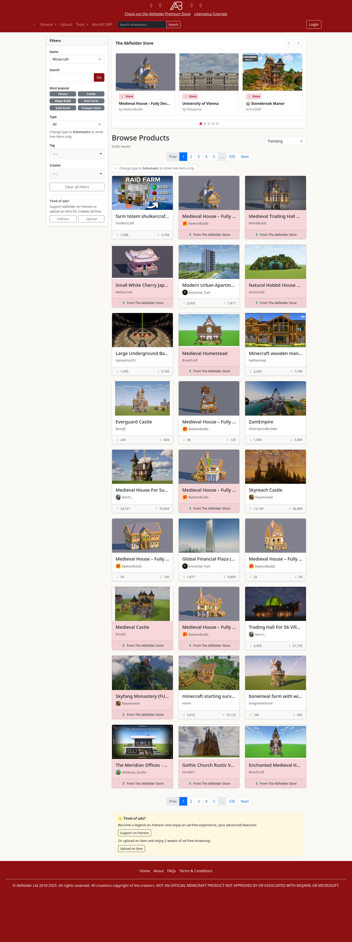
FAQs (171, 870)
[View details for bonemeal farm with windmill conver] (275, 687)
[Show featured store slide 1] (201, 123)
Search (173, 24)
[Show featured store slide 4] (213, 123)
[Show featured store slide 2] (205, 123)
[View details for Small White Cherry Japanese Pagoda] (142, 276)
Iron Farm (91, 101)
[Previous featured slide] (289, 43)
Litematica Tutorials (210, 13)
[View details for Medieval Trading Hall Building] (275, 207)
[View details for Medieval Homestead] (209, 344)
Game (54, 52)
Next (245, 156)
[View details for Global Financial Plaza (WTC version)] (209, 549)
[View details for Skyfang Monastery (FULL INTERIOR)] (142, 687)
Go (99, 77)
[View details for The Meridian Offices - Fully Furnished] (142, 756)
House (62, 94)
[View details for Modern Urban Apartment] (209, 276)
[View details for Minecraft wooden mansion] (275, 344)
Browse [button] (47, 24)
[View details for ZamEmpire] (275, 412)
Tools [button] (81, 24)
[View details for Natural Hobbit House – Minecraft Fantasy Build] (275, 276)
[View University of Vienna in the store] (209, 84)
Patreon (63, 219)
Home (145, 870)
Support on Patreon (134, 833)
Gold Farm (62, 108)
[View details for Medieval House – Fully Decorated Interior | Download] (209, 207)
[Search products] (142, 24)
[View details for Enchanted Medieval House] (275, 756)
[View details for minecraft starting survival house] (209, 687)
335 (232, 156)
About (159, 870)
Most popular (60, 88)
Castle (91, 94)
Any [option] (55, 154)
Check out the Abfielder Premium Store (158, 13)
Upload (66, 24)
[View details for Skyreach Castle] (275, 481)
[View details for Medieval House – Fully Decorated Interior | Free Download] (209, 412)
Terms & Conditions (195, 870)
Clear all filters (77, 186)
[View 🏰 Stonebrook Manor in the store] (272, 84)
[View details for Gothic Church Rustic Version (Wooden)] (209, 756)
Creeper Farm (91, 108)
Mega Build (63, 101)
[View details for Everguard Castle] (142, 412)
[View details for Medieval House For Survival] (142, 481)
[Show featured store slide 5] (217, 123)
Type (53, 117)
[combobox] (77, 154)
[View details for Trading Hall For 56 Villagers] (275, 618)
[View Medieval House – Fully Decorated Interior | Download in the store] (146, 84)
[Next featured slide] (298, 43)
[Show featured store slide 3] (209, 123)
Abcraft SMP (102, 24)
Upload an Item (131, 848)
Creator (55, 165)
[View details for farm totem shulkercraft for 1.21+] (142, 207)
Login (314, 24)
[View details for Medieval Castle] (142, 618)
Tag (52, 145)
